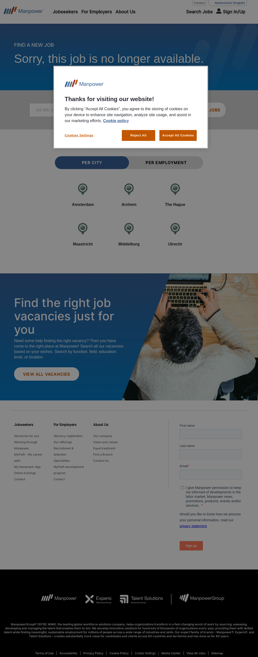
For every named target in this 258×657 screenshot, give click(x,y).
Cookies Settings (79, 135)
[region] (130, 107)
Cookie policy (116, 121)
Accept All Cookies (178, 135)
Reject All (138, 135)
